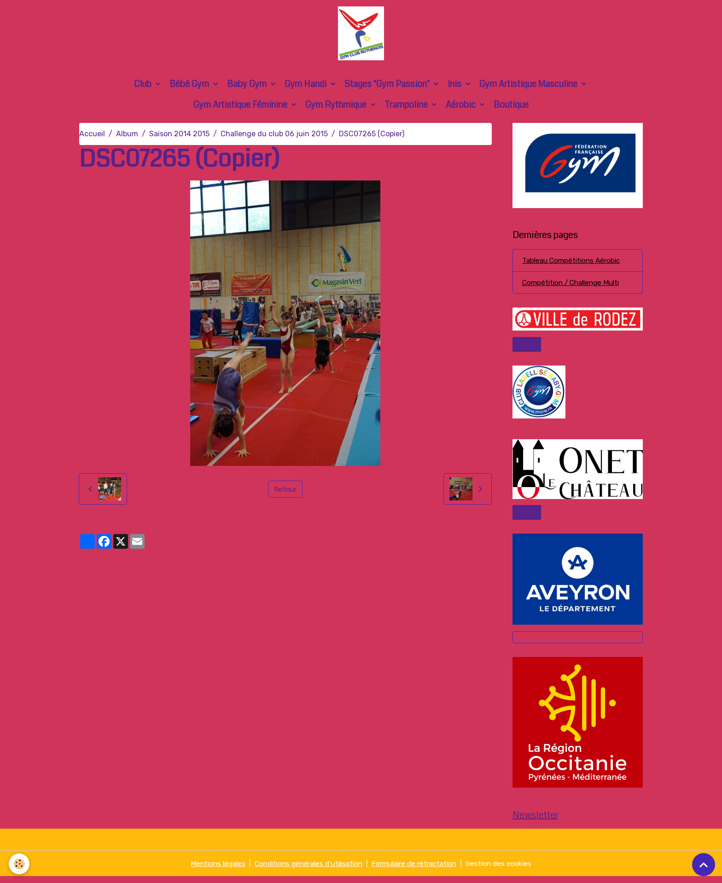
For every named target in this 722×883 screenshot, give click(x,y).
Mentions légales (209, 870)
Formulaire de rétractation (419, 870)
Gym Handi (306, 87)
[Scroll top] (703, 864)
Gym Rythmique (336, 108)
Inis (455, 87)
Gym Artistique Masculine (529, 87)
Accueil (92, 137)
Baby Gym (247, 87)
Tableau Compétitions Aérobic (574, 264)
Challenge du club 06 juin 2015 (274, 137)
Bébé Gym (190, 87)
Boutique (511, 108)
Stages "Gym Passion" (387, 87)
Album (127, 137)
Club (143, 87)
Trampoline (407, 108)
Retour (285, 492)
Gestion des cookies (508, 870)
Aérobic (461, 108)
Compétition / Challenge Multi (574, 286)
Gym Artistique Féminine (241, 108)
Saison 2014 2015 (179, 137)
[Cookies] (19, 864)
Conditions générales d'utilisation (305, 870)
